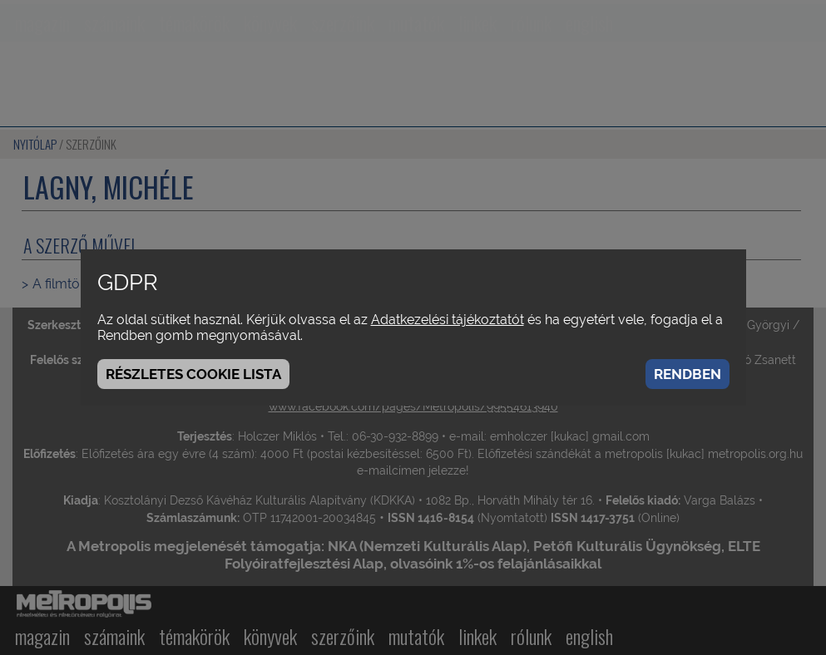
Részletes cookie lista (193, 374)
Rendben (687, 374)
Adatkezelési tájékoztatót (447, 320)
